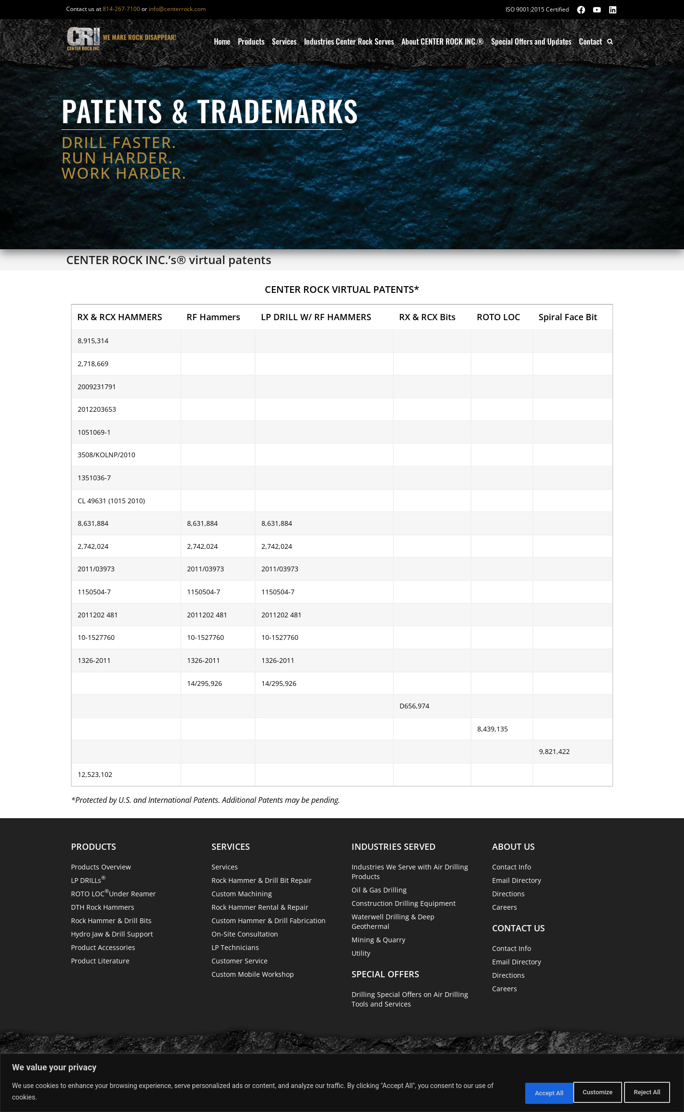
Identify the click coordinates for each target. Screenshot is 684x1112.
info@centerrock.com (177, 9)
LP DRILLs (88, 879)
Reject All (581, 1092)
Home (222, 41)
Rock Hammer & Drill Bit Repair (262, 880)
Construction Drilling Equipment (404, 903)
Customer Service (240, 960)
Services (284, 41)
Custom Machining (242, 893)
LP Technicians (235, 947)
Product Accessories (103, 947)
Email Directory (516, 880)
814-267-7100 (121, 9)
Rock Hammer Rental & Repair (260, 907)
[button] (610, 41)
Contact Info (511, 866)
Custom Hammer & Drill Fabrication (269, 920)
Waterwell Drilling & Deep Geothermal (393, 921)
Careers (504, 907)
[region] (342, 1083)
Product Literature (100, 960)
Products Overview (101, 866)
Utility (361, 953)
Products (251, 41)
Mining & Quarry (378, 939)
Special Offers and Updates (531, 41)
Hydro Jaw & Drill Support (112, 933)
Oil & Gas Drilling (379, 889)
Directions (508, 893)
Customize (520, 1092)
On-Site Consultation (245, 933)
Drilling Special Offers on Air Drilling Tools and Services (410, 999)
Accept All (642, 1092)
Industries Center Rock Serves (349, 41)
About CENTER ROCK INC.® (442, 41)
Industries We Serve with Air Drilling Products (410, 871)
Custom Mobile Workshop (253, 974)
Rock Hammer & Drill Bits (111, 920)
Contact (590, 41)
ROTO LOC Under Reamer (113, 893)
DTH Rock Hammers (102, 907)
